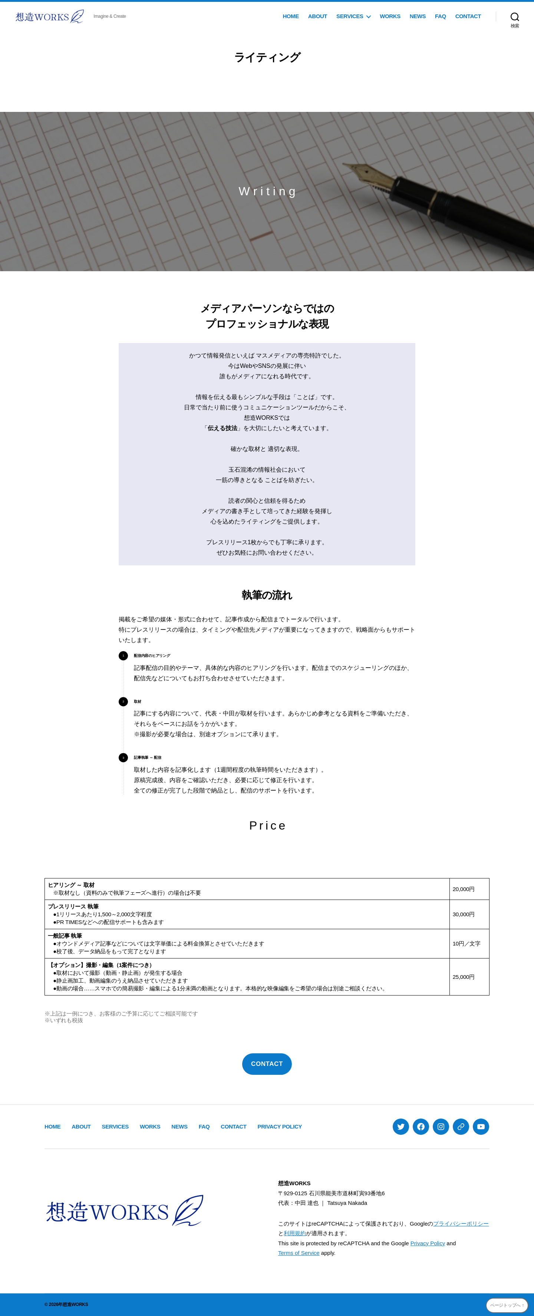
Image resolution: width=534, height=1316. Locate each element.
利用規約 (295, 1233)
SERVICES (349, 16)
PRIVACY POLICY (280, 1126)
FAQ (440, 16)
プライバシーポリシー (461, 1223)
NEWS (418, 16)
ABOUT (317, 16)
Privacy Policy (428, 1243)
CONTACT (468, 16)
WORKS (390, 16)
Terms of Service (299, 1253)
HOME (291, 16)
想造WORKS (75, 1304)
